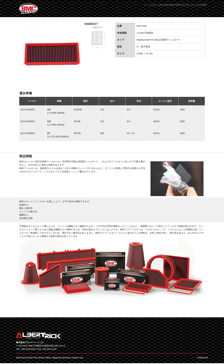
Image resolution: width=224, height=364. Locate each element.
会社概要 (200, 8)
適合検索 (141, 8)
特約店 (169, 8)
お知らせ (126, 8)
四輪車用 (155, 8)
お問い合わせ (184, 8)
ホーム (113, 8)
